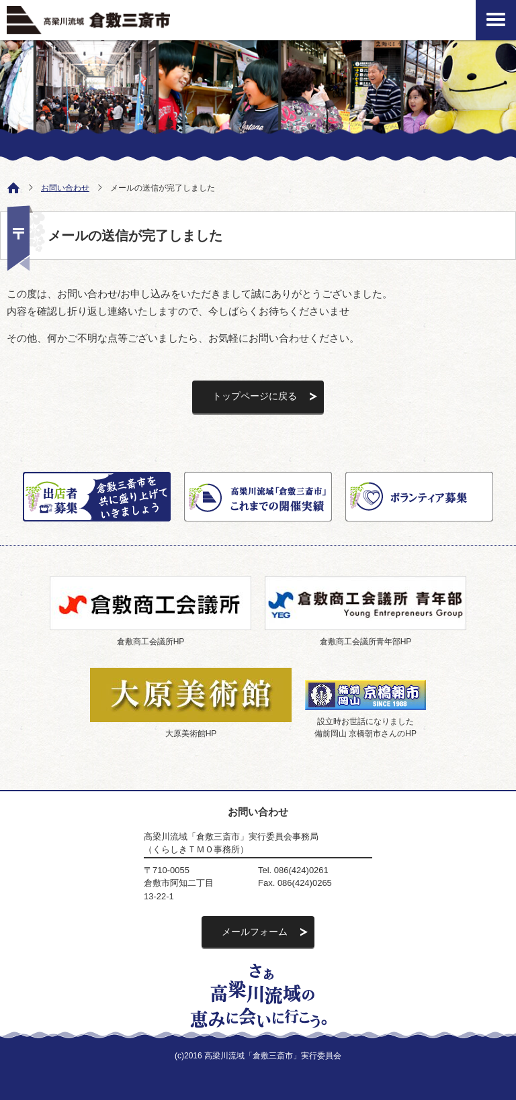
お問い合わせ (65, 188)
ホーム (10, 187)
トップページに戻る (254, 396)
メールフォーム (255, 931)
